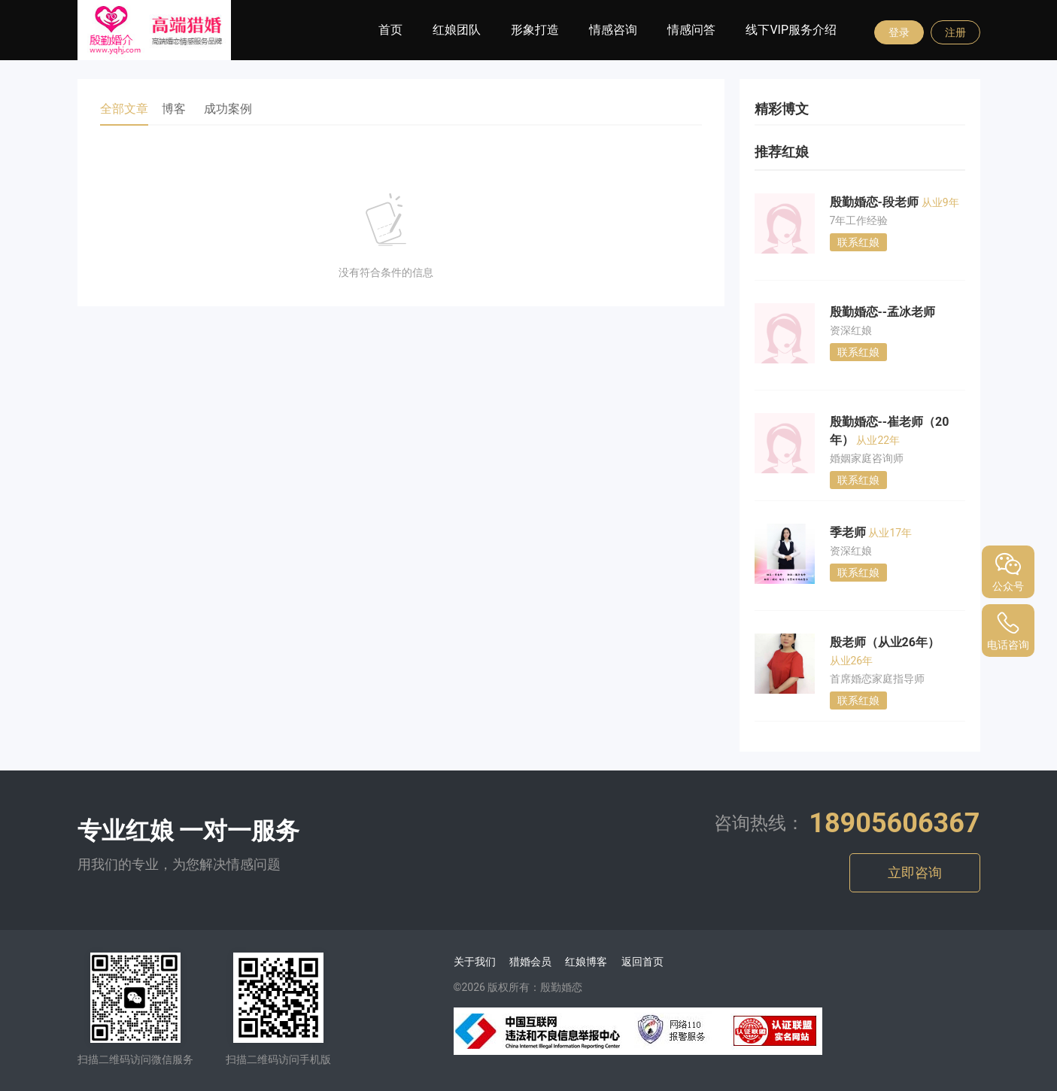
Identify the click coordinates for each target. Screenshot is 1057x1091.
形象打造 (535, 30)
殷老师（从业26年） (885, 642)
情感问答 (691, 30)
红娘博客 (586, 962)
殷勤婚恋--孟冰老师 (883, 312)
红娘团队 (457, 30)
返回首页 (642, 962)
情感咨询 (613, 30)
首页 (390, 30)
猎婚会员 (530, 962)
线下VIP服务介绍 (791, 30)
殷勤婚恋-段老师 (876, 202)
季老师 (849, 532)
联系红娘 (858, 242)
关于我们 (475, 962)
